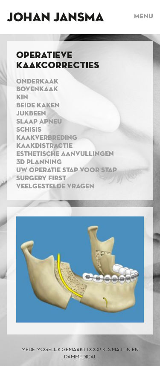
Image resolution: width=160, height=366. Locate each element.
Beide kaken (38, 105)
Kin (22, 97)
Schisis (28, 130)
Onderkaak (37, 81)
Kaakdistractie (44, 146)
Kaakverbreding (46, 138)
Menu (143, 16)
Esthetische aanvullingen (65, 154)
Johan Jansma (55, 18)
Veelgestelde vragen (55, 186)
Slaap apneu (39, 121)
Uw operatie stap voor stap (66, 170)
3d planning (39, 162)
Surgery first (41, 178)
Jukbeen (31, 113)
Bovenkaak (37, 89)
